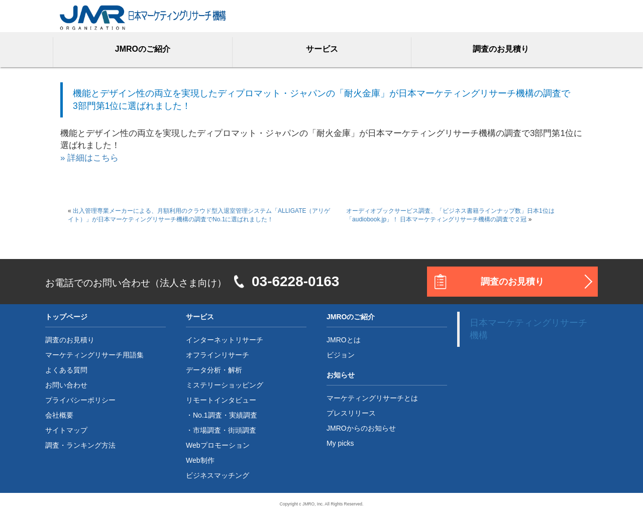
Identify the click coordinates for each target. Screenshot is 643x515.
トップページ (66, 317)
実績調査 (243, 415)
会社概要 (59, 415)
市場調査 (207, 430)
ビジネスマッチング (217, 475)
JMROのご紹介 (142, 49)
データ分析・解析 (214, 370)
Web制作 (200, 460)
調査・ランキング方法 (80, 445)
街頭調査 (242, 430)
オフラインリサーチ (217, 355)
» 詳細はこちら (89, 158)
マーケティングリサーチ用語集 (94, 355)
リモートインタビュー (221, 400)
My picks (340, 443)
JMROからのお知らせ (361, 428)
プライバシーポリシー (80, 400)
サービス (322, 49)
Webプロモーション (218, 445)
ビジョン (341, 355)
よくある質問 (66, 370)
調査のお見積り (501, 49)
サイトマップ (66, 430)
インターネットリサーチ (224, 340)
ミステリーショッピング (224, 385)
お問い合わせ (66, 385)
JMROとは (344, 340)
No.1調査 (207, 415)
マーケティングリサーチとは (372, 398)
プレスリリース (351, 413)
